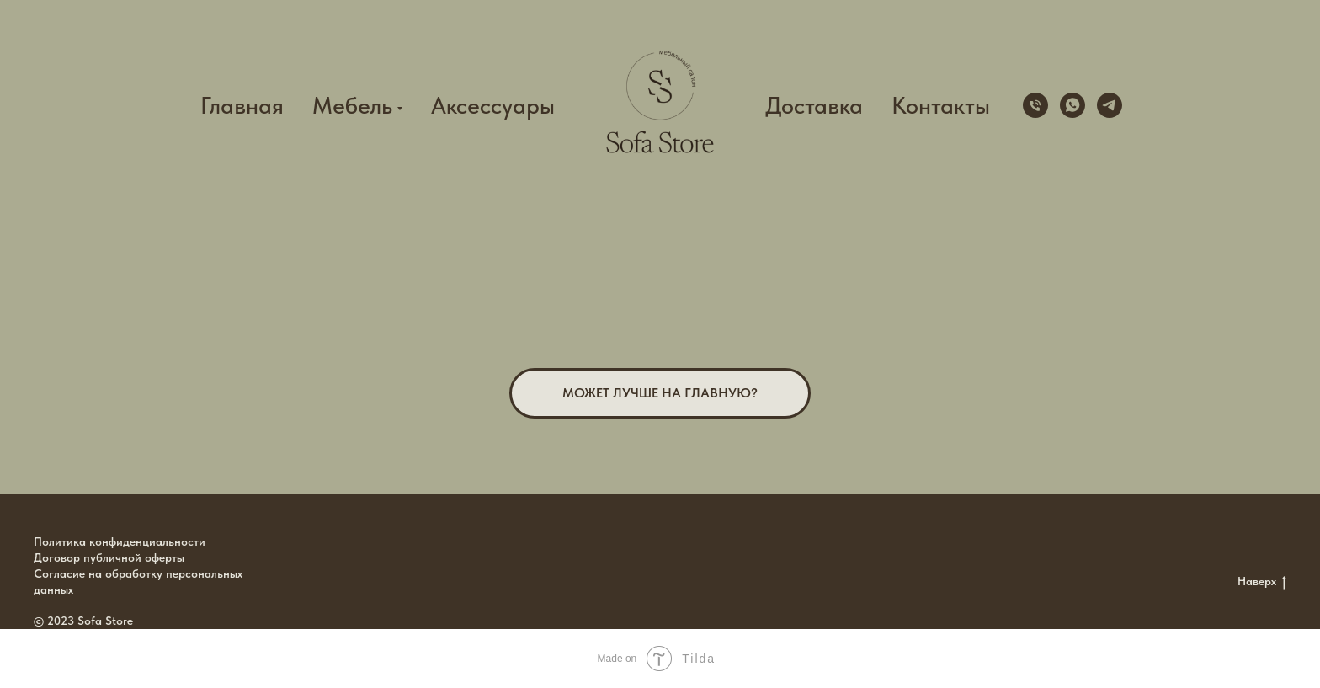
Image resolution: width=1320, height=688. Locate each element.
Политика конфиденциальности (119, 541)
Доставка (814, 105)
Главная (242, 105)
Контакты (941, 105)
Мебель (352, 105)
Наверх (1262, 581)
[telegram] (1109, 105)
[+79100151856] (1035, 105)
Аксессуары (493, 105)
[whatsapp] (1072, 105)
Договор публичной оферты (109, 557)
